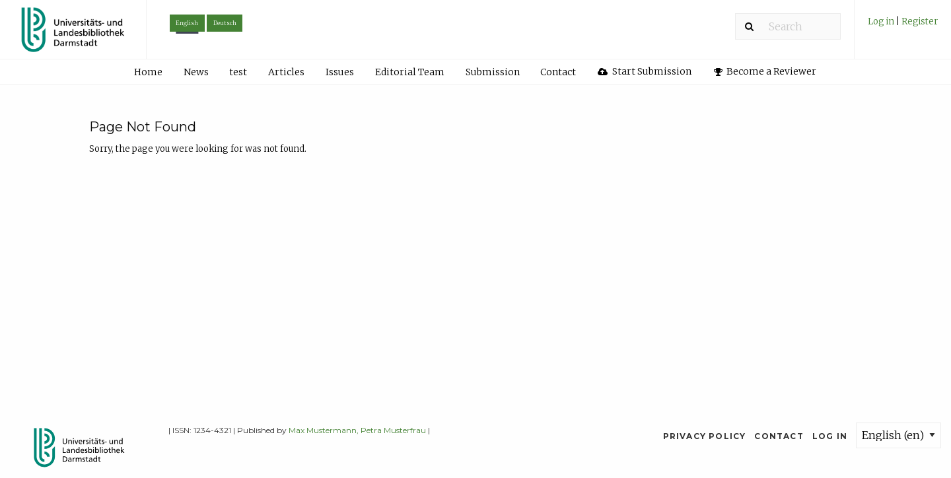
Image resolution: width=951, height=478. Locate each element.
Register (919, 21)
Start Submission (644, 71)
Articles (286, 72)
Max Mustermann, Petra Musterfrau (357, 430)
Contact (558, 72)
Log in (882, 21)
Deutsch (224, 23)
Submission (493, 72)
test (238, 72)
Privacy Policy (704, 436)
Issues (340, 72)
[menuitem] (903, 26)
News (196, 72)
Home (148, 72)
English (187, 23)
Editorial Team (409, 72)
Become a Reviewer (765, 71)
